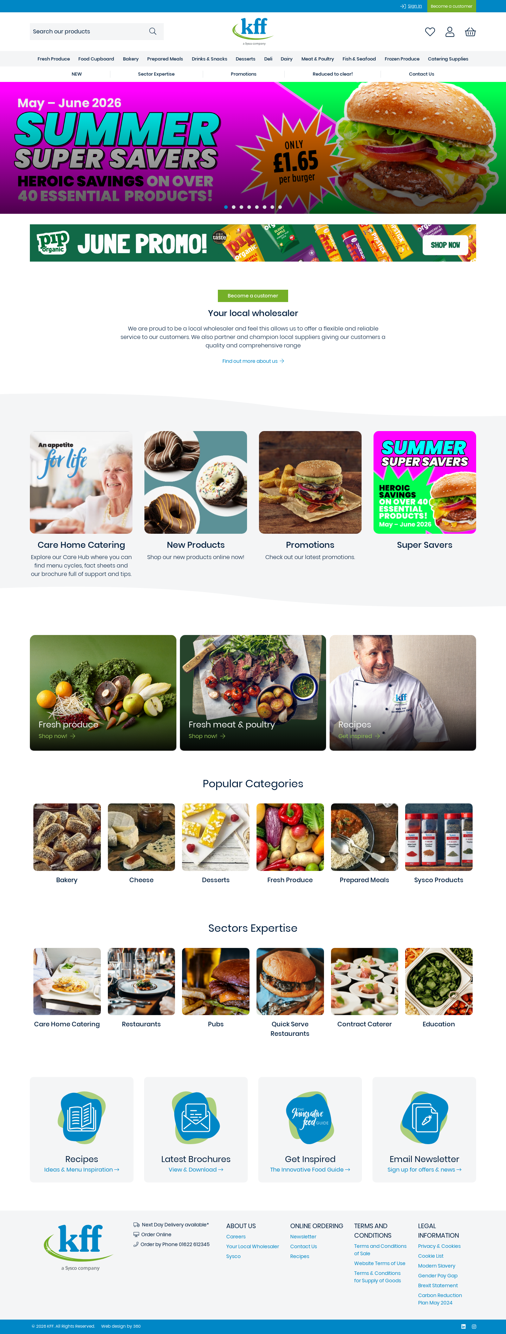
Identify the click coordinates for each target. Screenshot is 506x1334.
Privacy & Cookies (439, 1246)
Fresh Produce (54, 59)
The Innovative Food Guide (310, 1170)
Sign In (415, 6)
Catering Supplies (448, 59)
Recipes (299, 1256)
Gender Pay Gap (438, 1275)
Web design (113, 1326)
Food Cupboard (96, 59)
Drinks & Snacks (209, 59)
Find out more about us (253, 361)
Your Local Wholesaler (252, 1246)
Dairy (287, 59)
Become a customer (452, 6)
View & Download (196, 1170)
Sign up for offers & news (424, 1170)
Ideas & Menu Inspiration (81, 1170)
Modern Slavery (436, 1265)
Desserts (245, 59)
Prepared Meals (165, 59)
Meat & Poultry (317, 59)
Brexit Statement (438, 1285)
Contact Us (303, 1246)
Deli (268, 59)
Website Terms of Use (380, 1263)
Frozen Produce (402, 59)
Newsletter (303, 1236)
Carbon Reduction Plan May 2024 (440, 1299)
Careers (236, 1236)
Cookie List (430, 1255)
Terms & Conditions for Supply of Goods (377, 1277)
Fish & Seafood (359, 59)
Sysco (233, 1256)
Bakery (131, 59)
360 (137, 1326)
